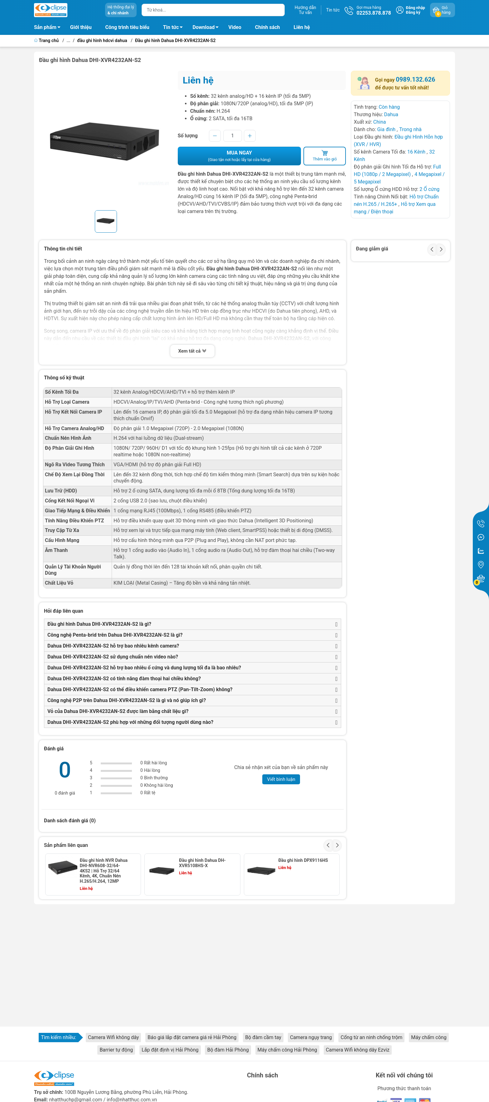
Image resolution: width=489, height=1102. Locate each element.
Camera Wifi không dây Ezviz (358, 1050)
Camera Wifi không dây (113, 1037)
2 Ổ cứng (429, 189)
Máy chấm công (428, 1037)
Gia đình (387, 129)
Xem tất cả (192, 351)
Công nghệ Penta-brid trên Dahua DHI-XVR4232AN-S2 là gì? (115, 635)
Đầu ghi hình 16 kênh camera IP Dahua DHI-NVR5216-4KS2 (200, 911)
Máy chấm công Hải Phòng (287, 1050)
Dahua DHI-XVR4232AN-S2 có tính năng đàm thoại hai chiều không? (124, 679)
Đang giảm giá (372, 249)
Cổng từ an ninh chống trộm (371, 1037)
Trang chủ (47, 40)
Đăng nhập (415, 7)
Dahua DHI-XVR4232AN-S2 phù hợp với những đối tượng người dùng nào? (130, 722)
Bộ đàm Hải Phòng (228, 1050)
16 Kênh (416, 152)
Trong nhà (410, 129)
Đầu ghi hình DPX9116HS (303, 860)
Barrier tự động (116, 1050)
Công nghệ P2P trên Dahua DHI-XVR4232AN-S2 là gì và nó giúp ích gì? (126, 700)
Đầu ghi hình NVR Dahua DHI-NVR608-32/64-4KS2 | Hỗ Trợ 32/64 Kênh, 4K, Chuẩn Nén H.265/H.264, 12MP (104, 871)
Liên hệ (302, 27)
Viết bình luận (281, 779)
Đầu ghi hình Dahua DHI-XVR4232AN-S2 (175, 40)
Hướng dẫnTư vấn (305, 10)
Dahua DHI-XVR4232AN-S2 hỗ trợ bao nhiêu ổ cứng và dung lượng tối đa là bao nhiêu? (144, 668)
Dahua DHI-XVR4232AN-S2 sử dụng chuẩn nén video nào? (112, 657)
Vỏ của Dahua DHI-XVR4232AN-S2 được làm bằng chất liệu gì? (118, 711)
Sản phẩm (45, 27)
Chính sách (267, 27)
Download (207, 28)
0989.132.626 (415, 79)
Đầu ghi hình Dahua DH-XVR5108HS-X (202, 863)
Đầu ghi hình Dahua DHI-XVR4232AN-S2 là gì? (99, 624)
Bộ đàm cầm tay (263, 1037)
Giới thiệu (81, 27)
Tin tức (333, 9)
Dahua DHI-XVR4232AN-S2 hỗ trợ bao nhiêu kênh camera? (113, 646)
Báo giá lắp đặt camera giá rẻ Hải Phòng (192, 1037)
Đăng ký (413, 12)
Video (234, 27)
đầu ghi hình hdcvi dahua (102, 40)
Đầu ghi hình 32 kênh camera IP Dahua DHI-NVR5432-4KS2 (300, 911)
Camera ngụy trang (311, 1037)
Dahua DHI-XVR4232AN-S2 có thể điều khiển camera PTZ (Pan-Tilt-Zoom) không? (140, 689)
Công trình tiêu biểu (127, 27)
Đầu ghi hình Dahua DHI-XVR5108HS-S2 (104, 908)
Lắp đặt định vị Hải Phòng (170, 1050)
